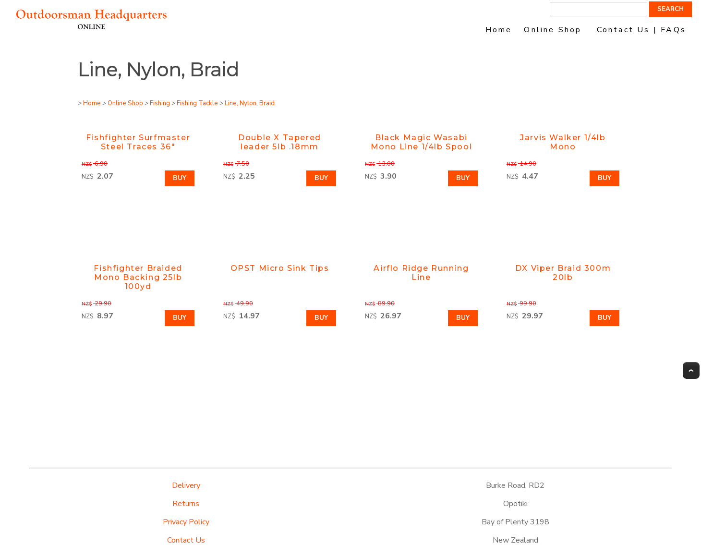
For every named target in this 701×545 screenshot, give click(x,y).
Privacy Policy (186, 522)
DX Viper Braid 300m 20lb (563, 273)
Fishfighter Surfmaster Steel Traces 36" (138, 142)
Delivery (186, 485)
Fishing (160, 103)
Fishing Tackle (197, 103)
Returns (185, 503)
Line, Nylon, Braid (250, 103)
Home (498, 29)
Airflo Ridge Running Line (421, 273)
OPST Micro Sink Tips (279, 268)
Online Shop (552, 29)
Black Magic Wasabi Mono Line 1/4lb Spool (421, 142)
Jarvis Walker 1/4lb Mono (562, 142)
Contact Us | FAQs (641, 29)
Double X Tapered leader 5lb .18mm (279, 142)
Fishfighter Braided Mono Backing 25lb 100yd (138, 277)
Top (691, 370)
